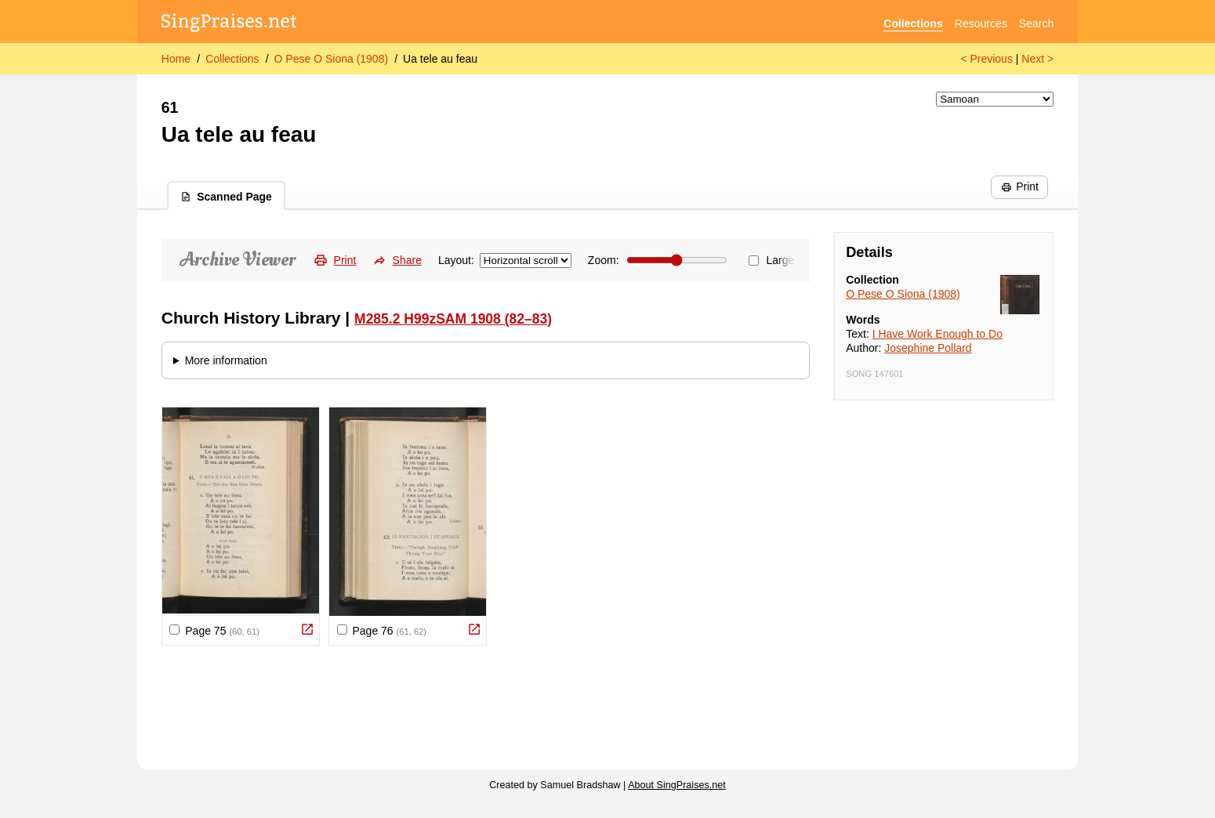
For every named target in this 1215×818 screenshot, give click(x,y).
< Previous (986, 58)
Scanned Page (226, 196)
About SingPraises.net (677, 785)
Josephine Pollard (927, 348)
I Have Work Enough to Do (937, 334)
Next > (1037, 58)
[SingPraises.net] (229, 24)
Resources (981, 23)
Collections (912, 23)
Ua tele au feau (440, 58)
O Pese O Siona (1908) (331, 58)
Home (175, 58)
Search (1036, 23)
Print (1020, 186)
